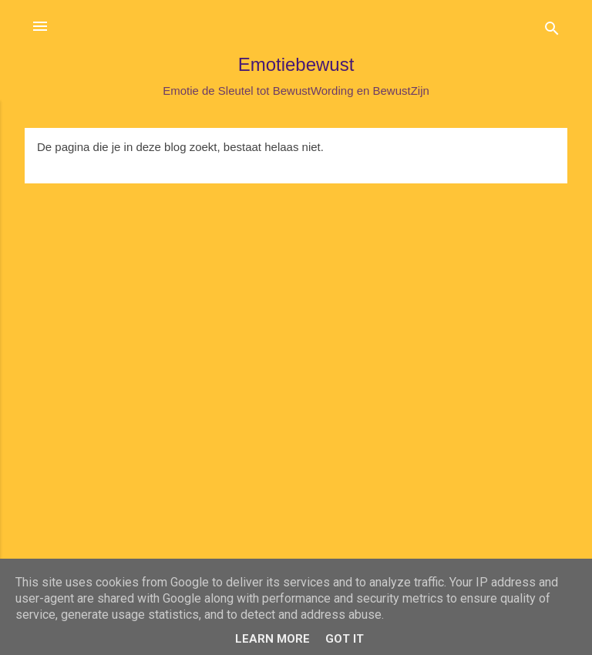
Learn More (272, 639)
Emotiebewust (296, 64)
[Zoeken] (552, 31)
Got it (344, 639)
